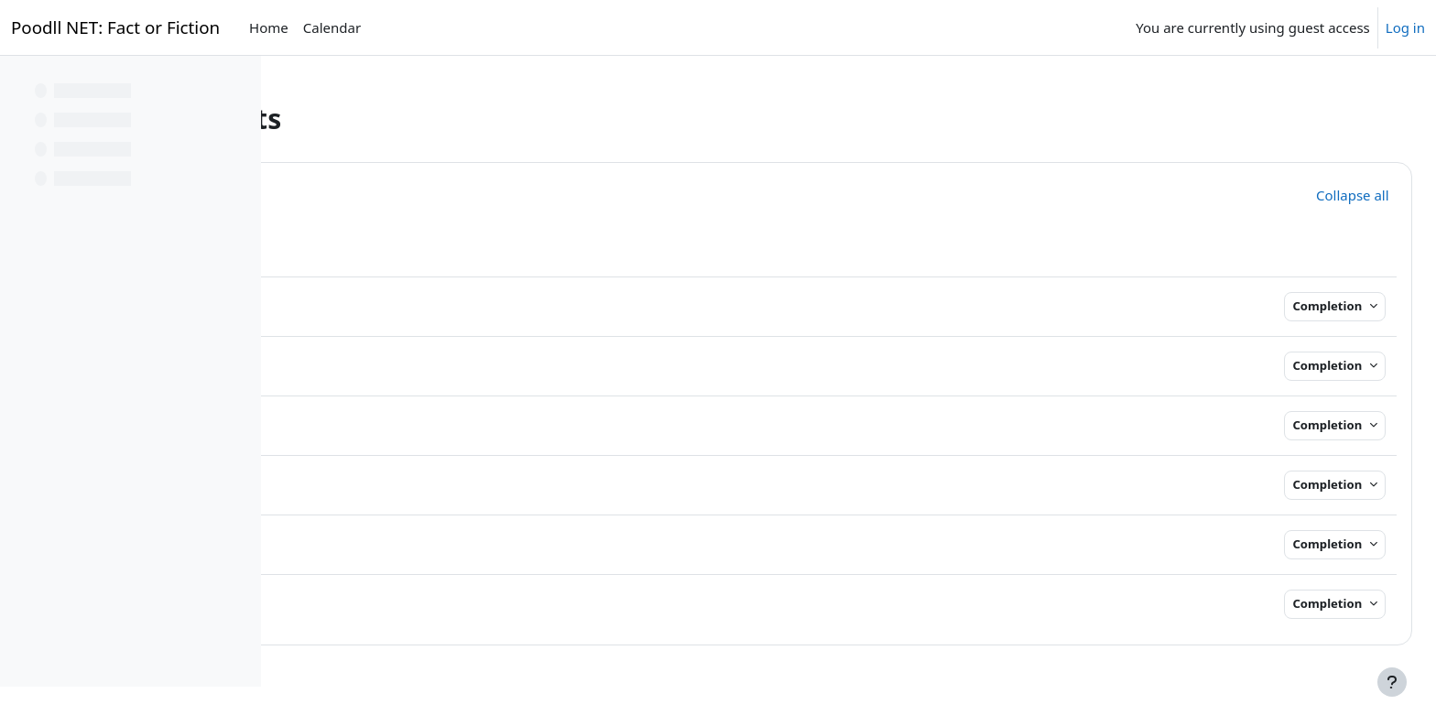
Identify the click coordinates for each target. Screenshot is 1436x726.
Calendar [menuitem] (332, 27)
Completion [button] (1288, 306)
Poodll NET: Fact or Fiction (115, 27)
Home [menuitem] (268, 27)
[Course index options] (239, 82)
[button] (327, 192)
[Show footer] (1392, 682)
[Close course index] (19, 82)
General (394, 192)
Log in (1405, 27)
